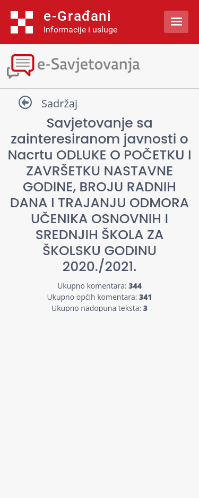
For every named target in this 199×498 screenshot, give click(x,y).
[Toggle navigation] (99, 65)
